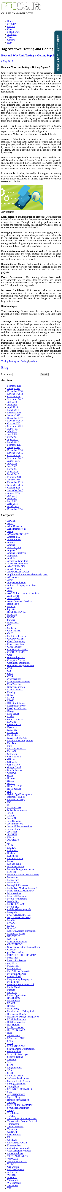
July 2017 (12, 431)
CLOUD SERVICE (16, 652)
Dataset (10, 695)
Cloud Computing (16, 641)
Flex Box (11, 743)
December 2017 (15, 418)
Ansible (11, 558)
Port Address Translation (19, 971)
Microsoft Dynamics (17, 896)
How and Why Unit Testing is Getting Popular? (29, 55)
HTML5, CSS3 (14, 786)
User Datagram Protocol (19, 1150)
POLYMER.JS (14, 968)
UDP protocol (14, 1134)
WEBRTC (12, 1177)
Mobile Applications (17, 898)
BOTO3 (11, 617)
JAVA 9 (10, 815)
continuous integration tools (20, 665)
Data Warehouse (15, 689)
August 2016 (13, 461)
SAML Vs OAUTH (16, 1038)
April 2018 (12, 407)
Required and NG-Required (20, 1011)
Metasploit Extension (17, 885)
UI (8, 1137)
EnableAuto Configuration (20, 740)
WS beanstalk (14, 1183)
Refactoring (13, 1008)
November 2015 (15, 485)
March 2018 (13, 410)
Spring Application (16, 1083)
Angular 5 (12, 550)
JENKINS (12, 834)
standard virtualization (18, 1099)
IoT (9, 805)
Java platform (14, 829)
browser (11, 620)
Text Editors (13, 1113)
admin (34, 361)
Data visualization (16, 687)
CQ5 (9, 668)
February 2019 (14, 386)
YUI (9, 1188)
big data (11, 609)
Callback (11, 628)
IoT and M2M (14, 807)
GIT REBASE (14, 756)
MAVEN (11, 872)
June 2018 (12, 404)
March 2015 (13, 506)
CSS (9, 671)
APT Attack (13, 577)
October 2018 (14, 396)
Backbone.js (13, 604)
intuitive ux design (16, 799)
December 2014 (15, 509)
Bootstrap (12, 614)
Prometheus (13, 982)
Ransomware (13, 1000)
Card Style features (16, 636)
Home (10, 21)
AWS (9, 590)
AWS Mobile (13, 598)
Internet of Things (16, 797)
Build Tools (13, 622)
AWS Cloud (13, 596)
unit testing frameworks (18, 1148)
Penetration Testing (16, 960)
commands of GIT (16, 657)
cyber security (14, 679)
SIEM (10, 1065)
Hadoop (11, 778)
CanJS (10, 633)
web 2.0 (11, 26)
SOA (9, 1070)
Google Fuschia (14, 770)
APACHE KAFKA (16, 566)
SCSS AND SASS (16, 1046)
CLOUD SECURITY (17, 649)
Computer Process (16, 660)
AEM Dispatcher (15, 526)
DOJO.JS (11, 722)
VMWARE (12, 1158)
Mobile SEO (13, 906)
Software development (18, 1078)
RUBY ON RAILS (16, 1030)
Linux (10, 861)
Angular (11, 545)
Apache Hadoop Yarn (17, 563)
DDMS (10, 700)
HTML (10, 780)
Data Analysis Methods (18, 681)
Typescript (12, 1129)
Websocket (12, 1180)
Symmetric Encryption (18, 1108)
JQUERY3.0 (13, 839)
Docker (10, 716)
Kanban (11, 853)
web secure (12, 1172)
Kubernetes (12, 856)
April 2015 (12, 503)
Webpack (11, 1175)
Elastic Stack (13, 735)
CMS (9, 654)
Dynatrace (12, 727)
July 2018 (12, 402)
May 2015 (12, 501)
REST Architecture (16, 1019)
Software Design (15, 1075)
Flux (9, 746)
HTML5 (11, 783)
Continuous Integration (18, 663)
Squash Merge (14, 1097)
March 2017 (13, 442)
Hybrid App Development (19, 794)
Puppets (11, 990)
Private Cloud (14, 976)
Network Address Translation (21, 931)
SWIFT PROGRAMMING (20, 1105)
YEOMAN (12, 1185)
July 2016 (12, 463)
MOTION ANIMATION (19, 915)
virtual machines (15, 1153)
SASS (10, 1041)
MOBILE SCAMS (16, 904)
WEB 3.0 (11, 1164)
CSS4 (10, 676)
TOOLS (11, 1116)
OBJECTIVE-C (14, 944)
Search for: (6, 374)
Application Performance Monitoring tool (27, 574)
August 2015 (13, 493)
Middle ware (13, 32)
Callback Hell (14, 630)
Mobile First (13, 901)
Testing (4, 361)
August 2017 (13, 428)
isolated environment (17, 810)
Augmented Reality (16, 582)
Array (10, 579)
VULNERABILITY (17, 1161)
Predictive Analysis (16, 973)
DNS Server (13, 713)
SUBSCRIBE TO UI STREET (58, 53)
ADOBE (11, 520)
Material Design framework (20, 869)
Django (10, 711)
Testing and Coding (18, 361)
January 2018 (13, 415)
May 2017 (12, 436)
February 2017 (14, 445)
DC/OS (10, 697)
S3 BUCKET (13, 1035)
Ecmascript (12, 732)
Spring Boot (13, 1086)
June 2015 (12, 498)
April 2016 (12, 471)
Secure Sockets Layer (17, 1054)
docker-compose (15, 719)
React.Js (11, 1006)
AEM (10, 523)
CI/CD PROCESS (16, 638)
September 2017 (15, 426)
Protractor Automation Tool (20, 984)
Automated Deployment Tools (21, 585)
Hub (9, 791)
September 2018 (15, 399)
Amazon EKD (14, 539)
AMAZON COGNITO (18, 534)
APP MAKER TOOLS (18, 571)
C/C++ (10, 625)
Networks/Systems (16, 933)
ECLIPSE (12, 730)
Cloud (10, 29)
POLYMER (13, 965)
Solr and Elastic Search (18, 1081)
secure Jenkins (14, 1051)
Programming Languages (19, 979)
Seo (9, 1062)
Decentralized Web (16, 705)
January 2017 (13, 447)
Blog (9, 42)
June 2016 (12, 466)
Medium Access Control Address (23, 874)
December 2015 (15, 482)
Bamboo (11, 606)
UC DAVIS (12, 1132)
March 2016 (13, 474)
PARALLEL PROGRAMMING (22, 955)
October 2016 (14, 455)
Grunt (10, 775)
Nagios (10, 925)
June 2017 (12, 434)
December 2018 (15, 391)
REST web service (16, 1022)
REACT (11, 1003)
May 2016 (12, 469)
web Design (13, 1166)
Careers (11, 40)
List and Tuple (14, 864)
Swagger (11, 1102)
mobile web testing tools (19, 909)
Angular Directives (16, 553)
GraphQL (11, 772)
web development (15, 1169)
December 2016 (15, 450)
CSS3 (10, 673)
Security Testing (15, 1057)
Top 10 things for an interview (22, 1118)
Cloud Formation (15, 644)
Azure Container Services (19, 601)
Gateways (12, 754)
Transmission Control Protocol (22, 1121)
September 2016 (15, 458)
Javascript (12, 831)
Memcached (13, 880)
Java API (11, 818)
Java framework (15, 823)
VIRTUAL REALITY (18, 1156)
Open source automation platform (23, 947)
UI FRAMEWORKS (17, 1142)
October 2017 (14, 423)
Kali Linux (12, 850)
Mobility (11, 23)
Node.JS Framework (17, 941)
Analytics (11, 34)
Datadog (11, 692)
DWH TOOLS (14, 724)
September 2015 (15, 490)
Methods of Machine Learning (22, 888)
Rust (9, 1032)
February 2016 (14, 477)
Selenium (11, 1059)
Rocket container (15, 1027)
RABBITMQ (13, 998)
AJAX (10, 531)
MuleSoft (11, 920)
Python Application (16, 995)
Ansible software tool (17, 561)
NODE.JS (12, 939)
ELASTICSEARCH (17, 738)
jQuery (10, 837)
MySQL (11, 923)
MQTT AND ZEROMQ (18, 917)
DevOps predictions (17, 708)
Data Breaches (14, 684)
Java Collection (14, 821)
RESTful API (13, 1024)
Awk (9, 587)
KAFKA (11, 847)
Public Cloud (13, 987)
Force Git (11, 751)
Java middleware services (19, 826)
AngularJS (12, 555)
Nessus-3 (11, 928)
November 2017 (15, 420)
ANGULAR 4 (14, 547)
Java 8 (10, 813)
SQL (9, 1091)
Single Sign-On (14, 1067)
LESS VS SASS (15, 858)
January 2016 (13, 479)
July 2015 (12, 495)
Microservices (14, 893)
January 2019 (13, 388)
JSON (10, 845)
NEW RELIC (13, 936)
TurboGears (13, 1124)
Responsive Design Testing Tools (23, 1016)
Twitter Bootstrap (15, 1126)
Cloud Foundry (14, 646)
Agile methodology (16, 528)
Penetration (12, 957)
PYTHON (12, 992)
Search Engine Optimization (21, 1049)
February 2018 (14, 412)
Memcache (12, 877)
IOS (9, 802)
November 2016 (15, 453)
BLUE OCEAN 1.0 (16, 612)
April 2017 (12, 439)
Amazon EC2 (13, 537)
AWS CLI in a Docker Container (23, 593)
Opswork (11, 949)
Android (11, 542)
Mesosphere (13, 882)
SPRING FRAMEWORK (19, 1089)
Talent (10, 37)
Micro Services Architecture (20, 890)
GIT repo (11, 759)
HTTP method (14, 789)
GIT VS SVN (13, 764)
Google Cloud (14, 767)
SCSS (10, 1043)
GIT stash (12, 762)
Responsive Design (16, 1014)
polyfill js (12, 963)
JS (8, 842)
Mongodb (12, 912)
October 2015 (14, 487)
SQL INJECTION (16, 1094)
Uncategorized (14, 1145)
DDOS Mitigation (16, 703)
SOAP (10, 1073)
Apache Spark (14, 569)
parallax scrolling (15, 952)
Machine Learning (16, 866)
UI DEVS (12, 1140)
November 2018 (15, 394)
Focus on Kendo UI (16, 748)
